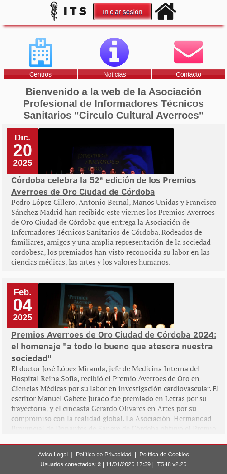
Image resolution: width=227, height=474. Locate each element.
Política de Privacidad (104, 454)
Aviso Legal (53, 454)
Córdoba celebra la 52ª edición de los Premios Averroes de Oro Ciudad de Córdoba (103, 185)
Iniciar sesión (122, 11)
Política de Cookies (164, 454)
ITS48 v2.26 (171, 464)
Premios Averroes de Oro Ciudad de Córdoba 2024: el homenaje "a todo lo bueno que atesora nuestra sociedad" (113, 345)
